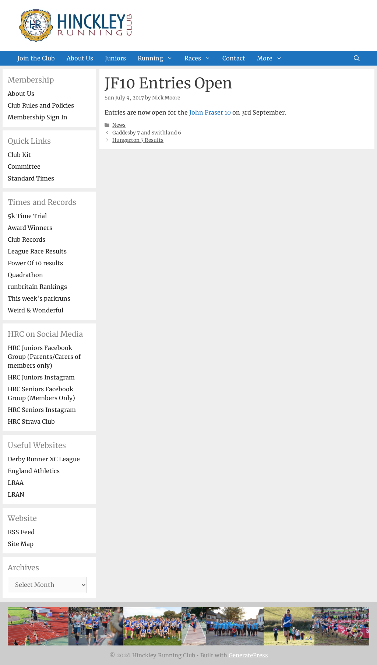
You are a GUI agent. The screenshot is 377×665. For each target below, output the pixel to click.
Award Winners (30, 227)
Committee (24, 166)
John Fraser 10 (210, 112)
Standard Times (31, 178)
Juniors (115, 58)
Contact (233, 58)
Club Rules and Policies (41, 105)
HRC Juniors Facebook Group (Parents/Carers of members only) (44, 356)
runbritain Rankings (37, 286)
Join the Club (36, 58)
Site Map (21, 543)
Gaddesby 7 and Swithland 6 (146, 133)
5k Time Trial (27, 216)
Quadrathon (25, 275)
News (119, 125)
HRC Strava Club (31, 421)
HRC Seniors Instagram (42, 409)
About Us (80, 58)
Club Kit (19, 154)
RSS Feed (21, 532)
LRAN (16, 494)
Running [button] (158, 58)
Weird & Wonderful (35, 310)
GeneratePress (248, 655)
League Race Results (37, 251)
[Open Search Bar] (357, 58)
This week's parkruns (39, 298)
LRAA (16, 482)
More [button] (272, 58)
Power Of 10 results (35, 263)
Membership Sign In (37, 117)
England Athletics (34, 471)
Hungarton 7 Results (137, 140)
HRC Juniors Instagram (41, 377)
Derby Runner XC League (44, 459)
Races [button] (200, 58)
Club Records (26, 239)
